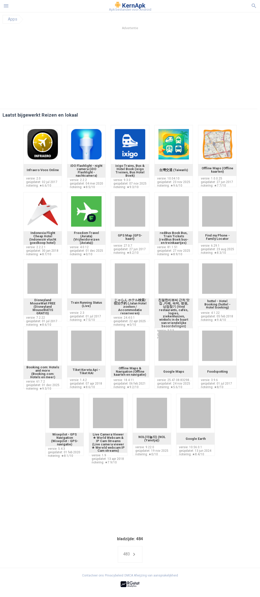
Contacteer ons (93, 575)
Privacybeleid (114, 575)
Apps (12, 19)
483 (130, 554)
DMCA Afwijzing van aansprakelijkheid (151, 575)
